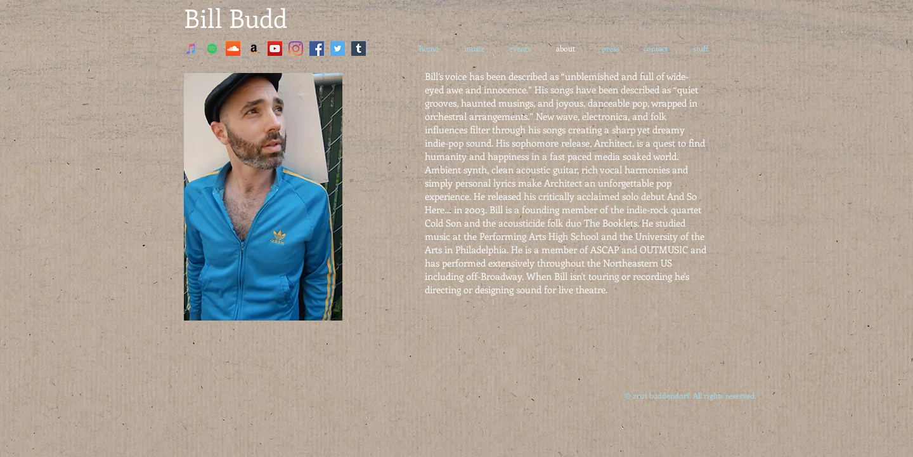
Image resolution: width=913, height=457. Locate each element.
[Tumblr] (358, 48)
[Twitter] (337, 48)
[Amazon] (254, 48)
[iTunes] (191, 48)
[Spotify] (212, 48)
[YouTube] (275, 48)
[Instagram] (295, 48)
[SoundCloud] (233, 48)
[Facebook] (316, 48)
